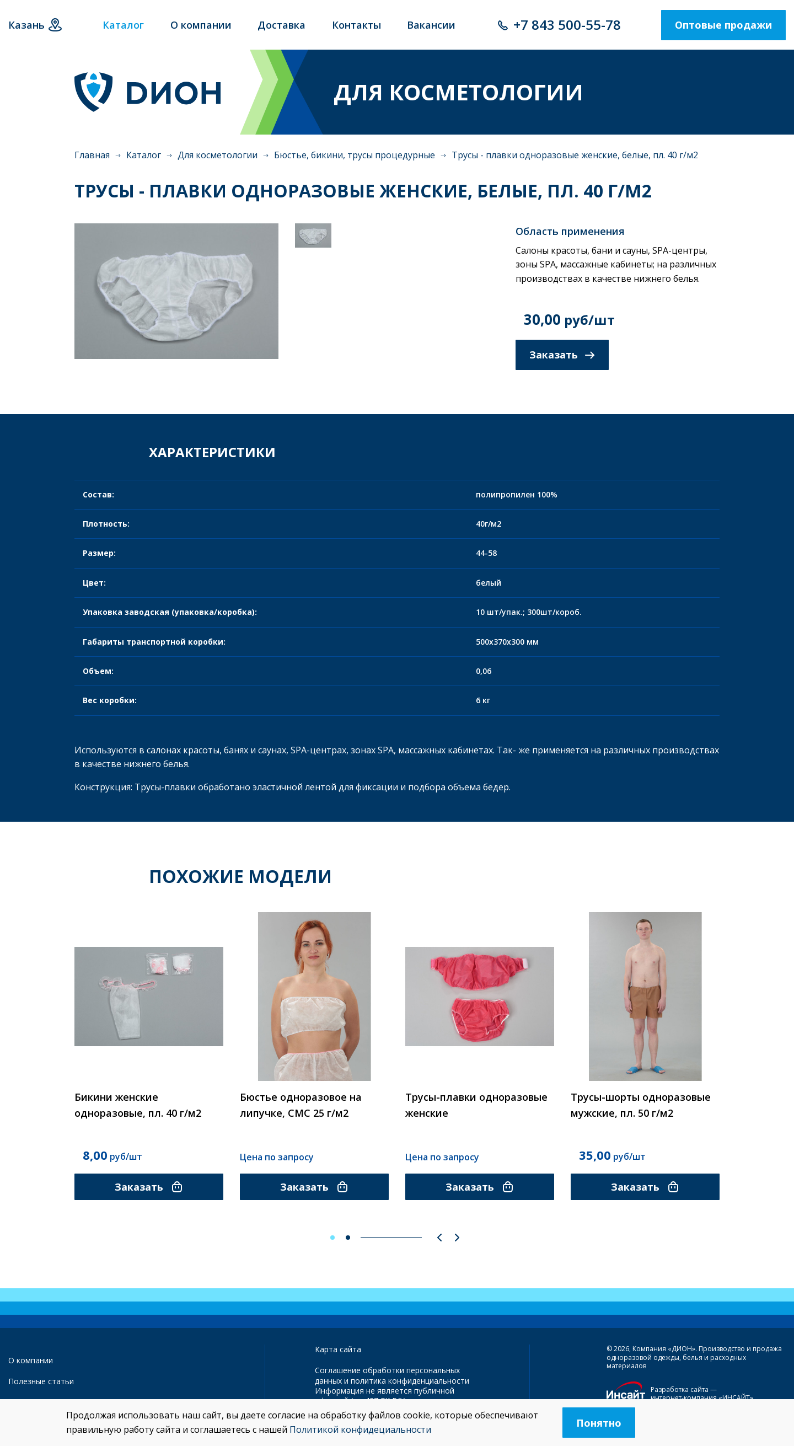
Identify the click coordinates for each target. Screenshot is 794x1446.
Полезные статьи (41, 1381)
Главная (92, 155)
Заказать (562, 354)
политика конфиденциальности (410, 1380)
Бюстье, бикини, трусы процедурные (354, 155)
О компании (30, 1360)
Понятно (598, 1422)
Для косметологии (217, 155)
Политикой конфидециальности (360, 1429)
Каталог (143, 155)
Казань (26, 24)
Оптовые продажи (723, 24)
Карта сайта (338, 1349)
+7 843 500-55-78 (567, 24)
